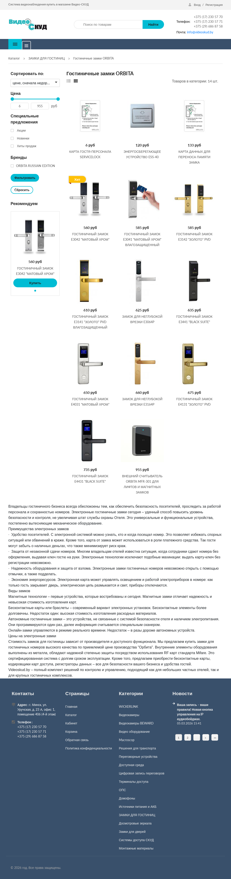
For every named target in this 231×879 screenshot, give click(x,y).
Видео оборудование (134, 731)
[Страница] (196, 737)
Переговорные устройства (138, 756)
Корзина (71, 731)
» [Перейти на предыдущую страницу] (205, 737)
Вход (195, 5)
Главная (71, 706)
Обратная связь (77, 740)
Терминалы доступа (133, 781)
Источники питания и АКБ (138, 806)
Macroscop (126, 740)
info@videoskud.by (200, 32)
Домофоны (127, 798)
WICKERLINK (128, 706)
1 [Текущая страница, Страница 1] (178, 737)
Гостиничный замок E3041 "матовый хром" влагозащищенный (142, 239)
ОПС (122, 790)
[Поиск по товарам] (108, 24)
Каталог (71, 715)
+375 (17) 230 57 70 (208, 17)
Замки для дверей (132, 831)
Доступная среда (131, 765)
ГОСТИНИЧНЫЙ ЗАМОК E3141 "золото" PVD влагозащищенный (90, 321)
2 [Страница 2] (187, 737)
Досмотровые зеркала (135, 823)
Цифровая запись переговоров (141, 773)
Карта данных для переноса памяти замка (194, 156)
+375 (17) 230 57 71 (208, 21)
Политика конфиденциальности (88, 748)
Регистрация (214, 5)
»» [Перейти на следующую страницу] (215, 737)
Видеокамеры (129, 715)
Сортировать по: (27, 73)
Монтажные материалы (136, 848)
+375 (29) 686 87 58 (208, 26)
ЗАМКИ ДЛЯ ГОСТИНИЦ (137, 815)
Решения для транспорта (137, 748)
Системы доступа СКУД (136, 840)
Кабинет (71, 723)
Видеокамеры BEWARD (136, 723)
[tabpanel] (35, 251)
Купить (35, 283)
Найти (153, 24)
